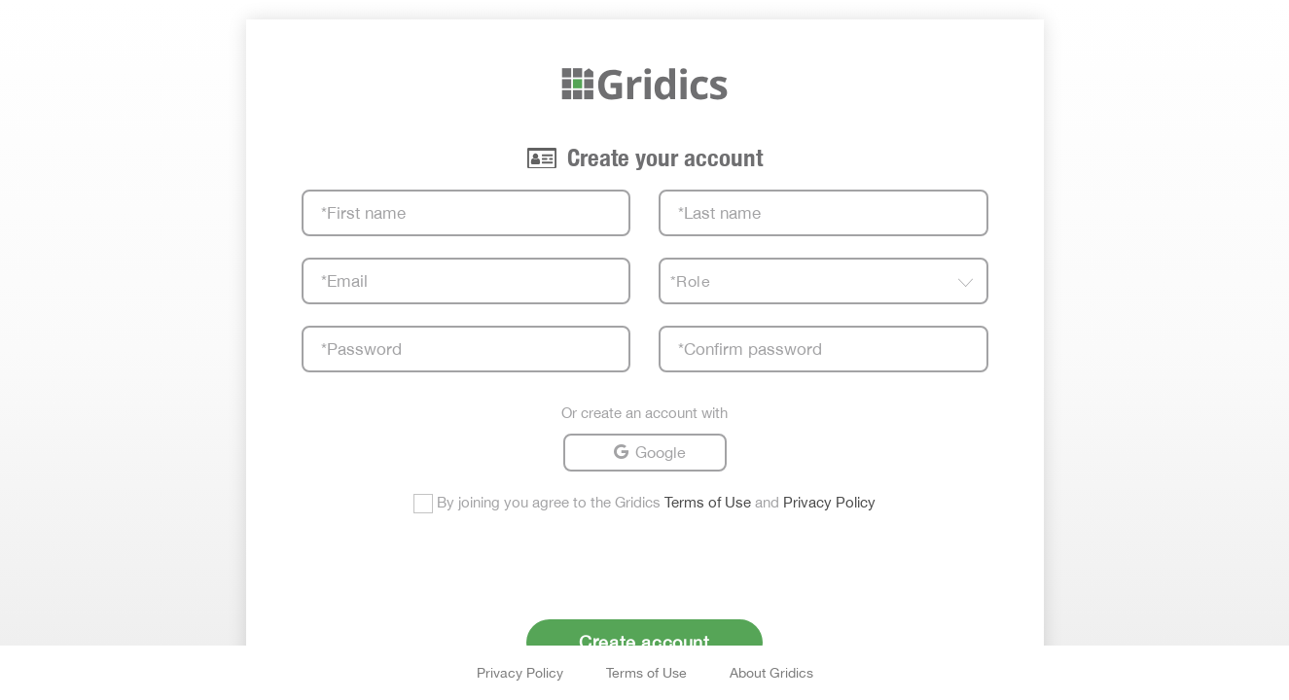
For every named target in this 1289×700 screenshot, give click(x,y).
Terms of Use (707, 502)
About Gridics (771, 673)
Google (660, 452)
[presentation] (645, 562)
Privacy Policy (829, 502)
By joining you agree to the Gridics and (656, 502)
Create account (644, 642)
